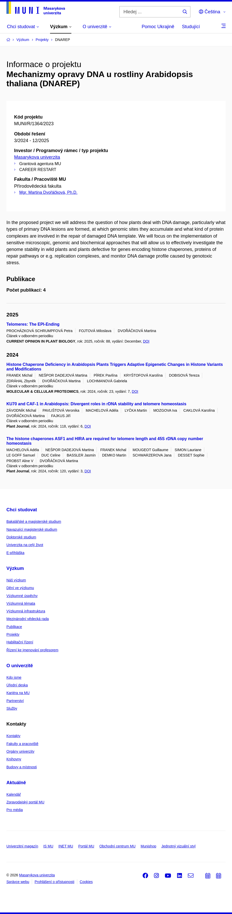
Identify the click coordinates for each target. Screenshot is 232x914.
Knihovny (13, 759)
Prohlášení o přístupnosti (54, 882)
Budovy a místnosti (21, 767)
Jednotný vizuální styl (178, 846)
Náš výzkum (16, 580)
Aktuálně (16, 782)
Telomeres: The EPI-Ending (33, 324)
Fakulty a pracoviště (22, 744)
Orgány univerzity (20, 751)
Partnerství (15, 701)
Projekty (13, 634)
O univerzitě (19, 665)
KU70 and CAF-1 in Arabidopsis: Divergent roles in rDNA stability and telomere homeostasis (96, 404)
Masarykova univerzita (37, 157)
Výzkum (15, 568)
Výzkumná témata (20, 603)
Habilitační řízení (19, 642)
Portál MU (86, 846)
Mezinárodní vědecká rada (27, 619)
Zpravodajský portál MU (25, 802)
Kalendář (13, 794)
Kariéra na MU (18, 693)
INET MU (66, 846)
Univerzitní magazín (22, 846)
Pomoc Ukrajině (158, 26)
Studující (191, 26)
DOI (146, 341)
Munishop (148, 846)
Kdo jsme (13, 677)
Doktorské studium (21, 537)
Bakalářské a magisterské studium (33, 521)
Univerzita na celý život (24, 545)
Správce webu (17, 882)
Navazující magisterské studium (31, 529)
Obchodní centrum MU (117, 846)
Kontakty (13, 736)
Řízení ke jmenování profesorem (32, 650)
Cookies (86, 882)
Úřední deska (17, 685)
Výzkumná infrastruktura (25, 611)
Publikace (14, 627)
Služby (11, 708)
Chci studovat (21, 509)
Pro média (14, 810)
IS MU (48, 846)
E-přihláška (15, 553)
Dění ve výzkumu (20, 588)
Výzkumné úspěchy (21, 596)
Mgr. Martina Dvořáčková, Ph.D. (48, 192)
